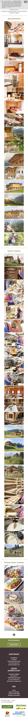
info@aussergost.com (14, 664)
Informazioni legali (5, 700)
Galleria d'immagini (14, 692)
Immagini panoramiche (14, 695)
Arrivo (14, 690)
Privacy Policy (8, 7)
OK (25, 2)
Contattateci (14, 644)
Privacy (13, 700)
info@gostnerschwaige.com (14, 681)
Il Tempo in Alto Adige (14, 693)
